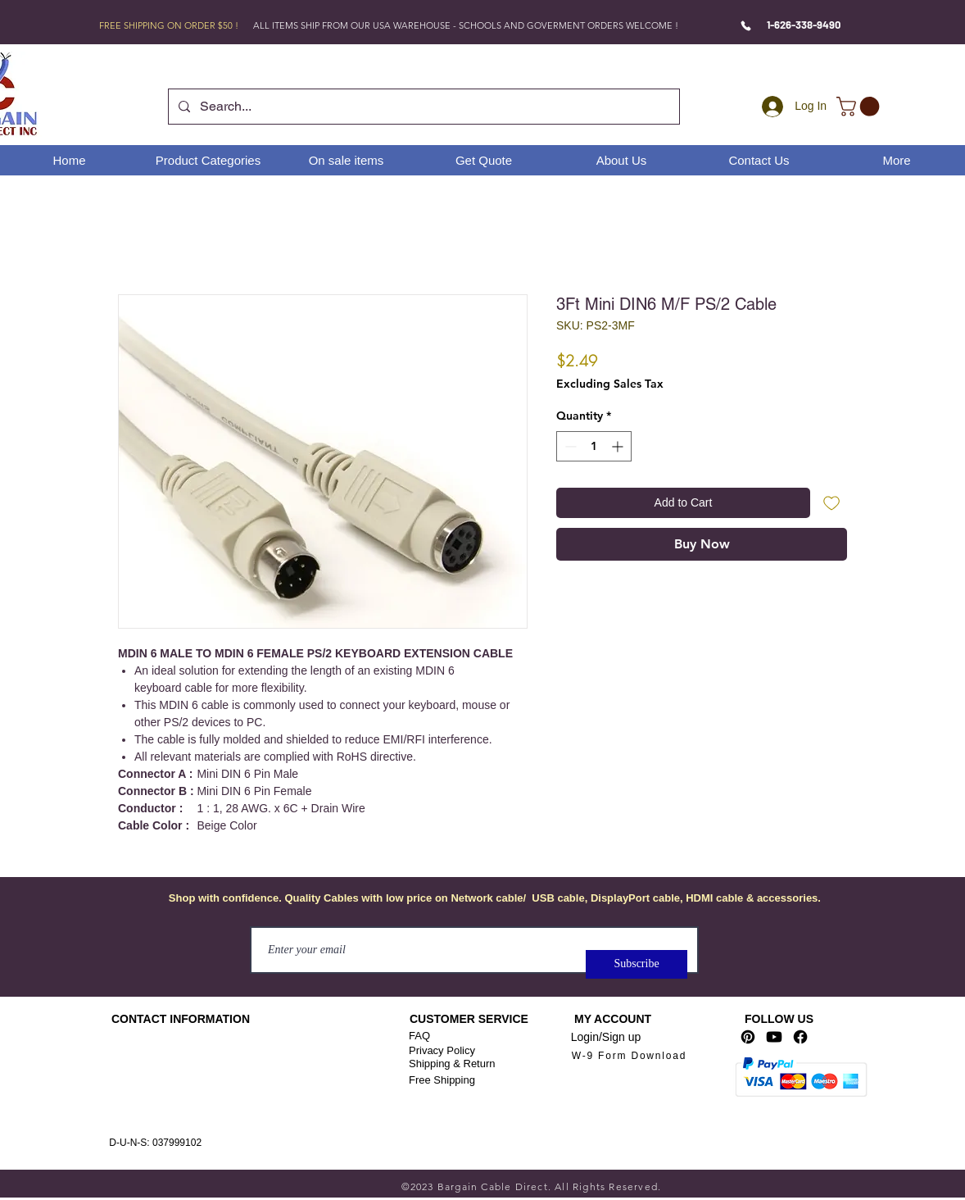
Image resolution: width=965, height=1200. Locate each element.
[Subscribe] (636, 964)
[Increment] (619, 446)
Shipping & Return (452, 1063)
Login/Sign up (606, 1036)
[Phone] (746, 25)
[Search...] (422, 106)
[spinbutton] (594, 446)
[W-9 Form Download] (629, 1056)
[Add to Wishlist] (832, 503)
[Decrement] (569, 446)
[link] (860, 106)
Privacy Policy (442, 1050)
